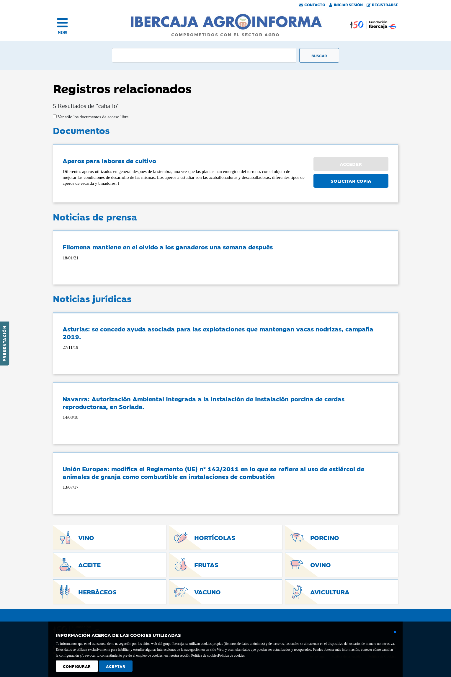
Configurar (77, 666)
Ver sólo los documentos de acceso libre (92, 117)
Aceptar (115, 666)
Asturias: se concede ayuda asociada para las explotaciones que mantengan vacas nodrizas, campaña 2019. (218, 332)
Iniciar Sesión (346, 4)
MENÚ (62, 32)
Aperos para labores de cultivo (109, 160)
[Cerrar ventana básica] (395, 632)
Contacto (312, 4)
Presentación (4, 344)
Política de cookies (231, 655)
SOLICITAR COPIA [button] (351, 180)
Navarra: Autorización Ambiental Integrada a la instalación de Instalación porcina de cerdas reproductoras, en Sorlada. (203, 402)
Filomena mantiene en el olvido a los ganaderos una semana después (168, 246)
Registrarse (382, 4)
